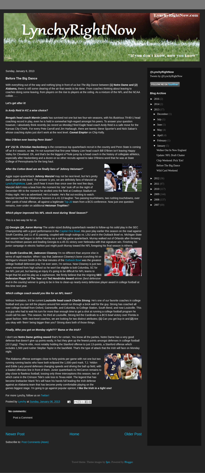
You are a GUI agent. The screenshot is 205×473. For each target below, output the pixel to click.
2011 (157, 183)
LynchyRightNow (15, 183)
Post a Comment (22, 417)
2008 (157, 199)
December (162, 114)
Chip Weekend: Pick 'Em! (170, 160)
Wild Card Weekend (167, 170)
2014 (157, 104)
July (159, 119)
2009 (157, 194)
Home (74, 434)
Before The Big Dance (168, 165)
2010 (157, 189)
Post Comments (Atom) (35, 442)
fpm (108, 462)
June (160, 124)
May (160, 130)
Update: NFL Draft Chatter (171, 155)
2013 (157, 109)
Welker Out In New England (171, 150)
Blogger (128, 462)
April (160, 135)
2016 (157, 99)
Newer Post (15, 434)
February (162, 140)
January (161, 145)
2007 (157, 204)
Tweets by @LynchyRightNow (166, 76)
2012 (157, 178)
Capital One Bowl (70, 231)
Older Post (133, 434)
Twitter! (45, 395)
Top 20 (68, 201)
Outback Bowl (73, 260)
